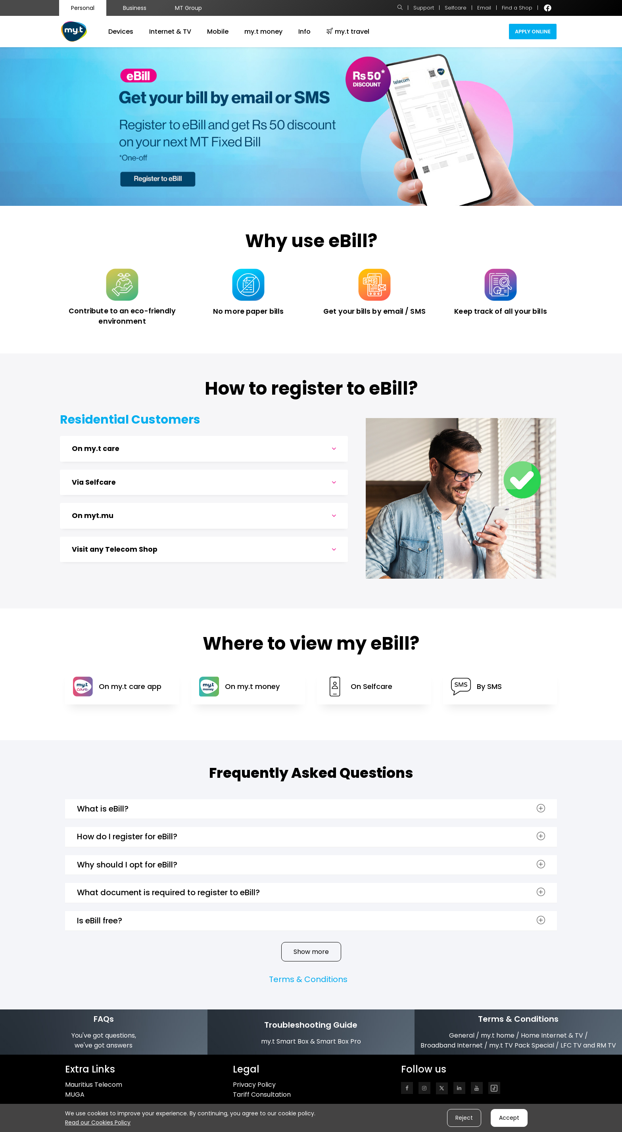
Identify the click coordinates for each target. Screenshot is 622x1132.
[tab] (204, 448)
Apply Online (533, 31)
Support (423, 8)
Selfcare (455, 8)
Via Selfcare (204, 482)
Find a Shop (517, 8)
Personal (82, 8)
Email (484, 8)
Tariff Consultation (262, 1094)
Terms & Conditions (308, 979)
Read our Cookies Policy (98, 1122)
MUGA (74, 1094)
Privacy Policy (254, 1084)
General (461, 1035)
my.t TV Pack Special (521, 1045)
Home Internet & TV (552, 1035)
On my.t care (204, 449)
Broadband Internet (451, 1045)
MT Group (188, 8)
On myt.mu (204, 516)
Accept (509, 1118)
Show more (311, 951)
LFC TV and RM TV (588, 1045)
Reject (464, 1118)
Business (134, 8)
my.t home (497, 1035)
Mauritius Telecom (93, 1084)
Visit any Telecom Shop (204, 549)
